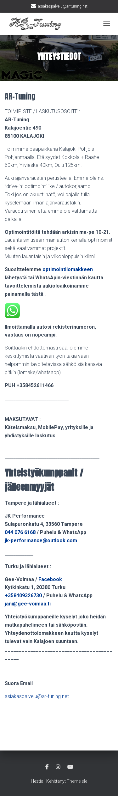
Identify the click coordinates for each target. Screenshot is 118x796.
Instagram (58, 767)
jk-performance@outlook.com (41, 541)
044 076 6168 (21, 532)
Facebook (50, 579)
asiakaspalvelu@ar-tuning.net (62, 6)
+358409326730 (23, 595)
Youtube (70, 767)
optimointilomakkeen (67, 269)
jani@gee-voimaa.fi (28, 604)
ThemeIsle (77, 781)
